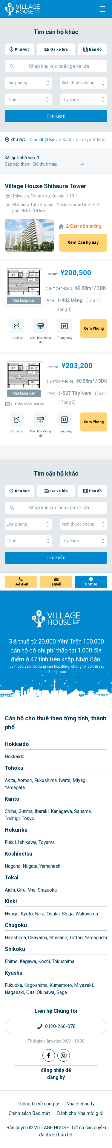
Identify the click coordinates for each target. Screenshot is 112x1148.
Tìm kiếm (56, 116)
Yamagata (15, 787)
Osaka (53, 914)
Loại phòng (28, 82)
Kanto (12, 799)
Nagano (13, 866)
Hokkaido (17, 744)
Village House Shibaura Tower (45, 186)
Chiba (10, 811)
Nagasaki (14, 992)
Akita (10, 780)
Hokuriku (16, 830)
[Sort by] (59, 164)
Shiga (67, 914)
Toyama (47, 842)
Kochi (44, 961)
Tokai (12, 877)
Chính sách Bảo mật (29, 1113)
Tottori (76, 937)
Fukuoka (13, 985)
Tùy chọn (83, 99)
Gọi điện (21, 584)
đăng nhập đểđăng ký (56, 1073)
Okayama (37, 937)
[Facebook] (48, 1055)
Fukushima (45, 780)
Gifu (21, 890)
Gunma (26, 811)
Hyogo (12, 914)
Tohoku (14, 768)
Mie (31, 890)
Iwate (64, 780)
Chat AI (91, 584)
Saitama (82, 811)
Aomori (24, 780)
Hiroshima (15, 937)
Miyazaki (83, 985)
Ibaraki (42, 811)
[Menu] (102, 9)
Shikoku (15, 949)
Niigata (30, 866)
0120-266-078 (60, 1026)
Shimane (58, 937)
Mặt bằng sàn (24, 300)
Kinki (11, 901)
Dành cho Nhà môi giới (80, 1113)
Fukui (10, 842)
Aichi (10, 890)
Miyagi (80, 780)
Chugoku (16, 925)
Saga (61, 992)
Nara (40, 914)
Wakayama (87, 914)
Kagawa (28, 961)
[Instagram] (63, 1055)
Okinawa (45, 992)
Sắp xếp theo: (17, 164)
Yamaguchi (96, 937)
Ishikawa (27, 842)
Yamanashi (50, 866)
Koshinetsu (18, 854)
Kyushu (13, 973)
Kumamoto (61, 985)
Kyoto (27, 914)
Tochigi (12, 818)
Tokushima (63, 961)
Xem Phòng (94, 328)
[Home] (56, 618)
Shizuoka (47, 890)
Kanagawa (61, 811)
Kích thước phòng (83, 82)
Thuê (28, 99)
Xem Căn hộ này (83, 242)
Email (56, 584)
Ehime (11, 961)
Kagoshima (35, 985)
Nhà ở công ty (80, 1104)
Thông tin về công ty (38, 1104)
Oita (30, 992)
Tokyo (28, 818)
